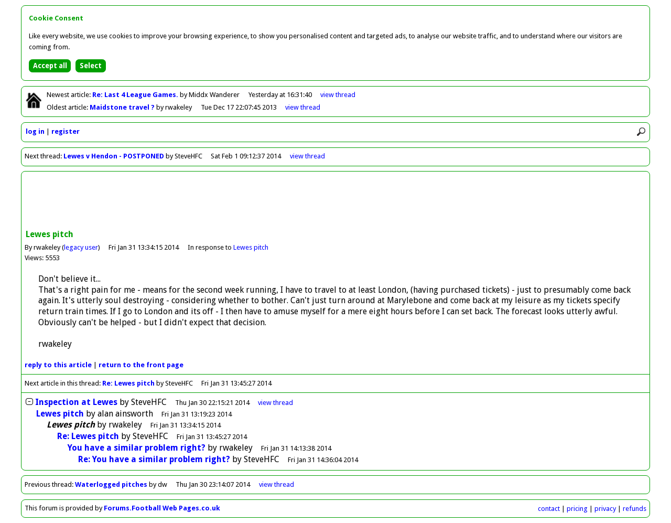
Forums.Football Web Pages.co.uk (162, 508)
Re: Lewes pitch (128, 383)
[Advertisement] (335, 201)
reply (58, 365)
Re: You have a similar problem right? (154, 459)
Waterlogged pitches (111, 484)
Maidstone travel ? (123, 107)
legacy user (81, 247)
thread (275, 403)
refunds (634, 509)
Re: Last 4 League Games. (136, 95)
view (337, 95)
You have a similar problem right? (136, 448)
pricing (577, 509)
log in (35, 131)
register (65, 131)
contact (549, 509)
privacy (605, 509)
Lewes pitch (250, 247)
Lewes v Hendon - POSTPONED (113, 156)
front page (141, 365)
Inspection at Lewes (76, 402)
